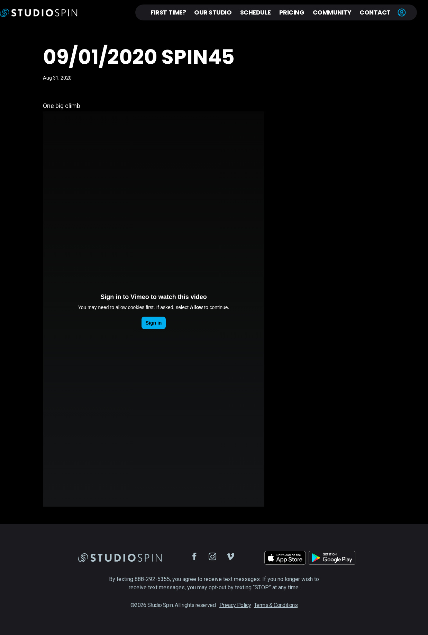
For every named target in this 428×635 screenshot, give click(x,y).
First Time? (168, 12)
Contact (375, 12)
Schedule (255, 12)
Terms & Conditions (276, 605)
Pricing (291, 12)
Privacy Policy (235, 605)
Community (332, 12)
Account (402, 12)
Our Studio (212, 12)
